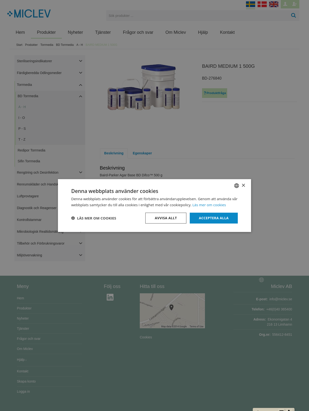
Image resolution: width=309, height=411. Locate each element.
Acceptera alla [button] (214, 218)
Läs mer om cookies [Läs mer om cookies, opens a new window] (209, 204)
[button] (93, 218)
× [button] (243, 185)
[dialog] (154, 205)
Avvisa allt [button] (166, 218)
